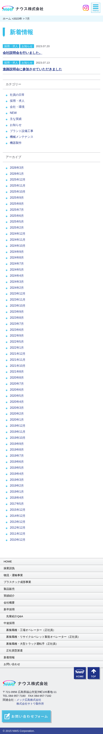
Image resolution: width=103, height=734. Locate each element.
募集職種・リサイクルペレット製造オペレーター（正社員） (43, 636)
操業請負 (9, 568)
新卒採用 (9, 609)
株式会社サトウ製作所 (30, 703)
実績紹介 (9, 595)
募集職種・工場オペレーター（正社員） (31, 629)
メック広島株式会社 (28, 699)
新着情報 (9, 657)
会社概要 (9, 602)
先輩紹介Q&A (14, 616)
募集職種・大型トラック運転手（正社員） (32, 643)
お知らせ (27, 46)
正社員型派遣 (14, 650)
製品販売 (9, 588)
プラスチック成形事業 (17, 581)
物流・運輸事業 (13, 575)
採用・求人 (11, 46)
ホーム (7, 18)
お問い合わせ (12, 664)
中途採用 (9, 623)
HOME (8, 561)
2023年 (17, 18)
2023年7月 (17, 323)
